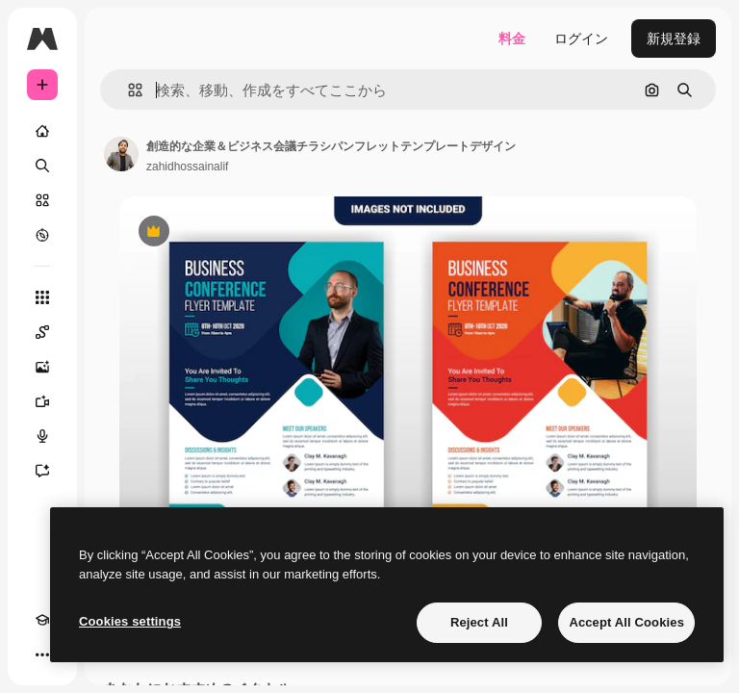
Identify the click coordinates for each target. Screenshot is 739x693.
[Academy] (42, 619)
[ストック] (42, 200)
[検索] (42, 165)
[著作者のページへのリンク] (121, 154)
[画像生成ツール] (42, 366)
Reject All (479, 622)
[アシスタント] (42, 470)
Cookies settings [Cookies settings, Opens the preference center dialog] (130, 621)
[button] (127, 90)
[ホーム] (42, 131)
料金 (511, 38)
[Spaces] (42, 332)
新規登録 (674, 38)
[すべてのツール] (42, 297)
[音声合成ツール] (42, 436)
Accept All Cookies (626, 622)
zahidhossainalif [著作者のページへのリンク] (187, 166)
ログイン (581, 38)
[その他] (42, 654)
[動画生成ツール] (42, 401)
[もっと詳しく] (42, 234)
